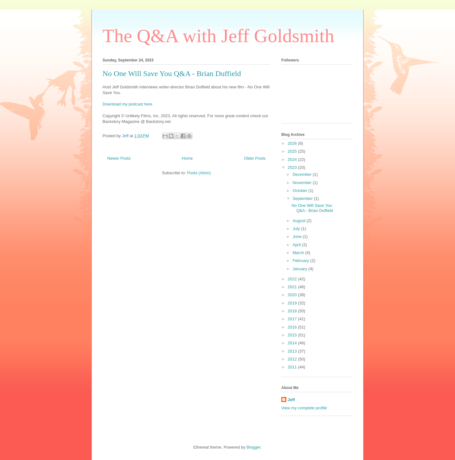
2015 (293, 335)
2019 (293, 303)
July (297, 228)
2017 (293, 318)
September (303, 198)
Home (187, 158)
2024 (293, 159)
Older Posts (254, 158)
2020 (293, 294)
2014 (293, 343)
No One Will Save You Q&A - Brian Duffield (172, 73)
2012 (293, 359)
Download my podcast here (128, 104)
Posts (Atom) (199, 172)
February (301, 260)
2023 (293, 167)
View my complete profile (304, 408)
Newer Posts (119, 158)
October (301, 190)
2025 (293, 151)
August (300, 220)
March (299, 252)
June (298, 236)
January (301, 268)
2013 (293, 351)
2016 (293, 327)
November (303, 182)
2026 (293, 143)
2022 (293, 279)
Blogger (253, 447)
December (303, 174)
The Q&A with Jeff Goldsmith (218, 35)
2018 (293, 311)
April (297, 244)
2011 (293, 367)
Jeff (291, 399)
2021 (293, 286)
